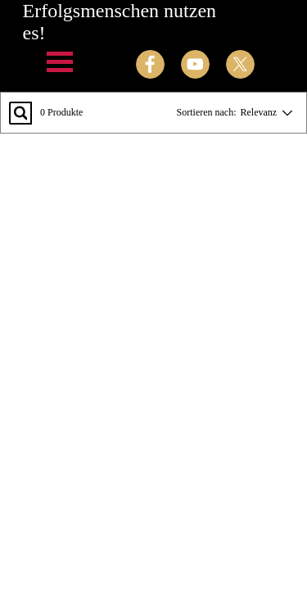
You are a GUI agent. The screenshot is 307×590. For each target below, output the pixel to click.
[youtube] (195, 64)
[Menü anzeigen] (60, 62)
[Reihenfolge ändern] (284, 113)
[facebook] (150, 64)
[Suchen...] (20, 113)
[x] (240, 64)
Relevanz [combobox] (259, 112)
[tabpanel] (130, 404)
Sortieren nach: (207, 112)
